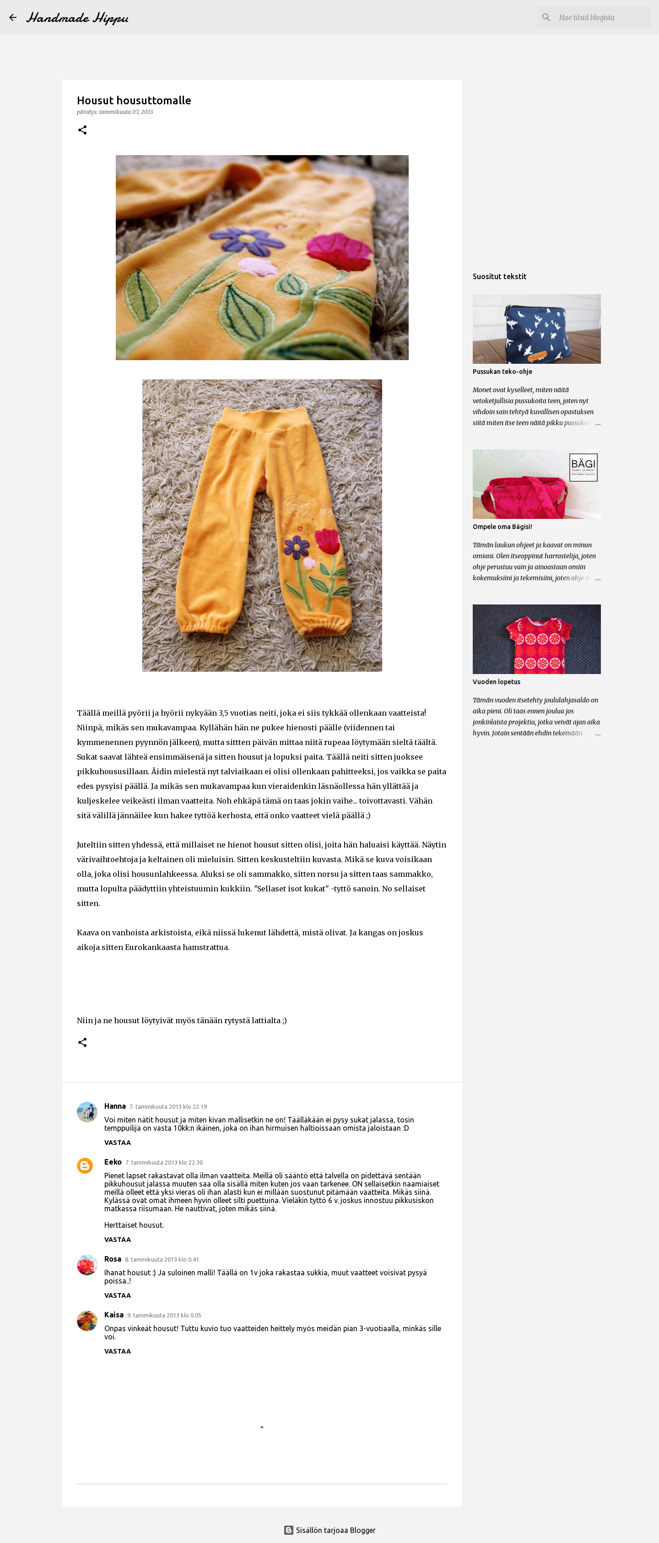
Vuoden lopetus (496, 681)
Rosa (112, 1259)
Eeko (113, 1162)
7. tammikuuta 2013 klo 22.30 (164, 1162)
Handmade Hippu (77, 17)
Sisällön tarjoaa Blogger (329, 1530)
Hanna (115, 1106)
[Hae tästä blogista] (604, 17)
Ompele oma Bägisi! (502, 526)
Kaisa (114, 1315)
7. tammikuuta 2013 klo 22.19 (168, 1106)
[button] (82, 130)
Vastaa (117, 1142)
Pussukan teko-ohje (502, 371)
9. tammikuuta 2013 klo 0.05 (164, 1315)
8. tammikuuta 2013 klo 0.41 (162, 1259)
